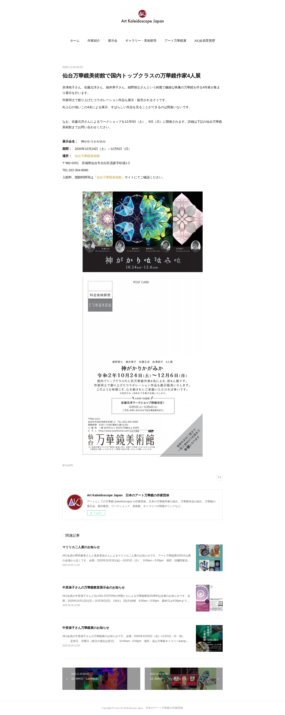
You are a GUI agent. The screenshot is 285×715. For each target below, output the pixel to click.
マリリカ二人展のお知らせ (81, 547)
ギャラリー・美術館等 (141, 41)
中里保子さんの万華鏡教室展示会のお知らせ (93, 587)
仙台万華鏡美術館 (87, 156)
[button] (74, 40)
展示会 (112, 41)
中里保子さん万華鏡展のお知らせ (85, 627)
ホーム (74, 41)
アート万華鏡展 (175, 41)
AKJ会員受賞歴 (204, 41)
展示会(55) (67, 465)
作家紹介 (94, 41)
